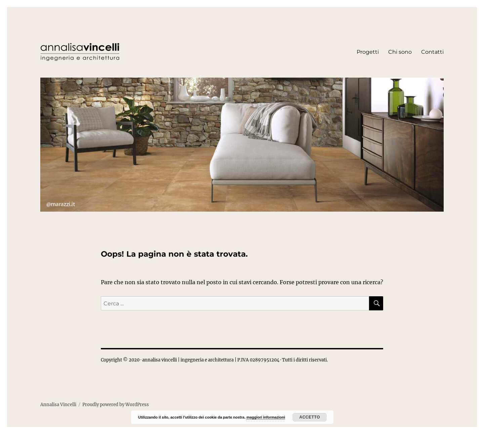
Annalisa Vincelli (58, 404)
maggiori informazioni (265, 417)
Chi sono (400, 52)
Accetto (309, 417)
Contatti (432, 52)
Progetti (368, 52)
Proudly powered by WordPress (115, 404)
